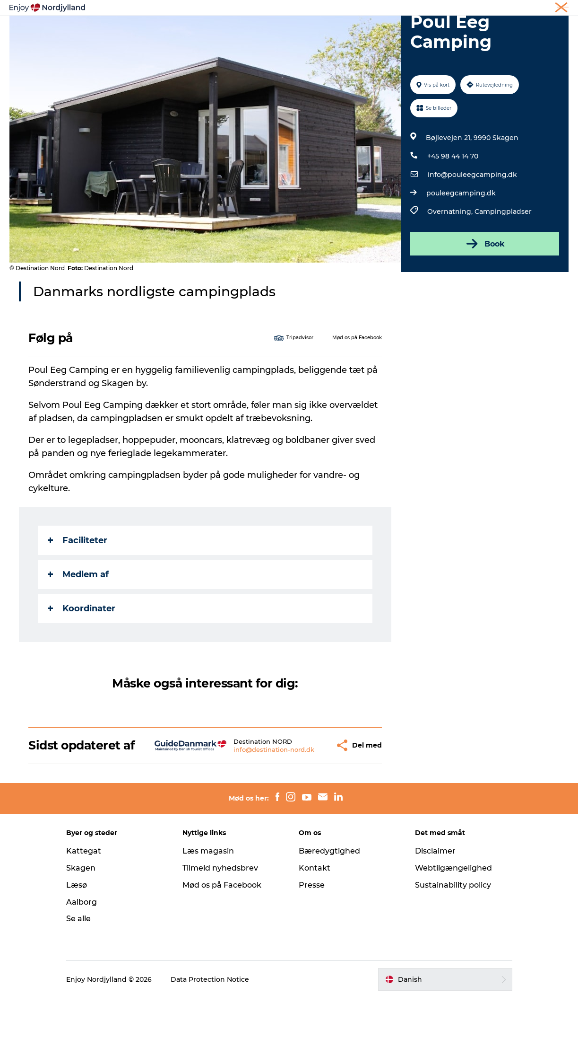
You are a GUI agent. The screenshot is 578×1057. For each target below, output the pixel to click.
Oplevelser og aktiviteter (156, 30)
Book (485, 288)
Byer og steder (310, 30)
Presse (312, 943)
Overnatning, (450, 256)
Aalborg (81, 960)
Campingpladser (503, 256)
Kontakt (314, 926)
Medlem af (78, 619)
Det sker (404, 30)
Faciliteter (77, 585)
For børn (449, 30)
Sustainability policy (453, 943)
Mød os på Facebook (221, 943)
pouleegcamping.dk (461, 238)
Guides (362, 30)
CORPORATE (552, 9)
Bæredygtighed (329, 909)
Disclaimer (435, 909)
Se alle (78, 977)
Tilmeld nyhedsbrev (220, 926)
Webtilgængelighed (453, 926)
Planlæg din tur (242, 30)
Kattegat (83, 909)
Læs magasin (208, 909)
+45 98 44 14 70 (452, 201)
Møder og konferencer (494, 9)
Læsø (76, 943)
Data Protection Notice (210, 1038)
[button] (304, 797)
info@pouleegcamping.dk (472, 219)
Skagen (80, 926)
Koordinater (81, 653)
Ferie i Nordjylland (429, 9)
